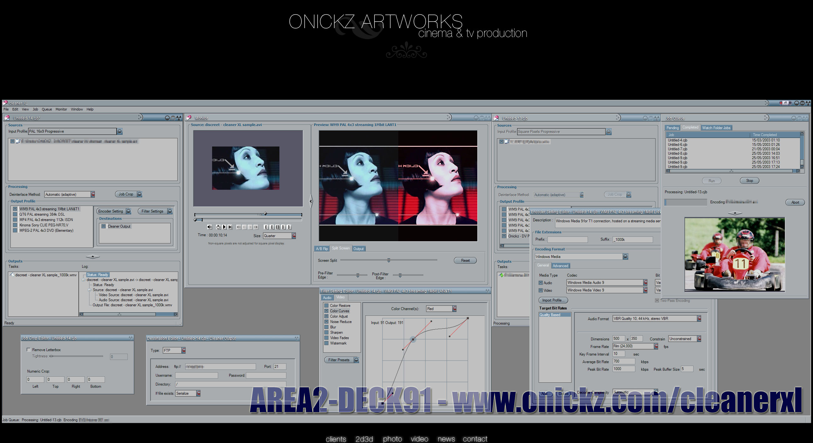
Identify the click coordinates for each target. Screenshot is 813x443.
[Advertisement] (406, 78)
